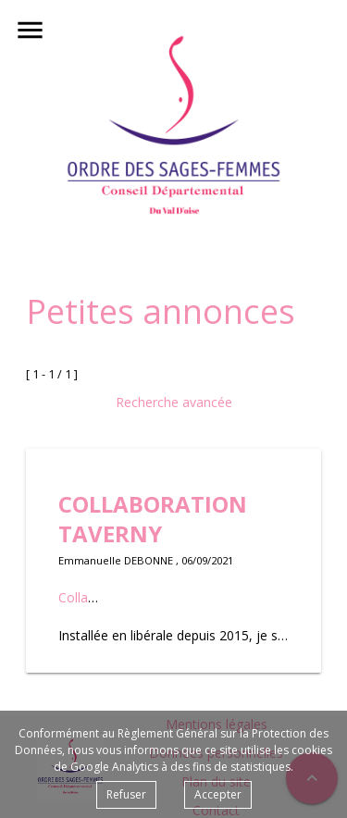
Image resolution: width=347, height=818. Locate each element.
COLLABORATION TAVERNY (152, 519)
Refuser (126, 794)
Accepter (218, 794)
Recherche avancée (174, 402)
